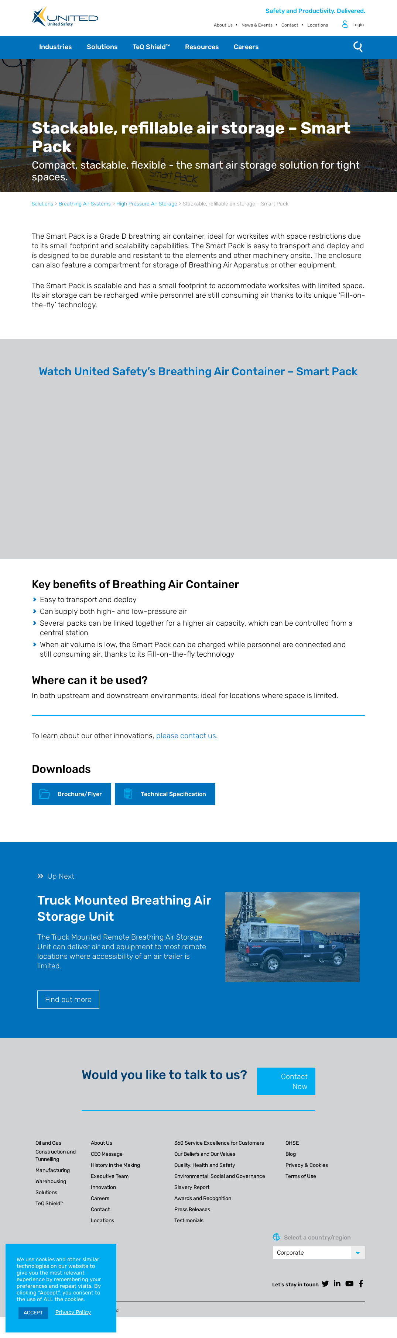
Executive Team (110, 1176)
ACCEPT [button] (33, 1313)
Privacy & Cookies (306, 1165)
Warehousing (50, 1181)
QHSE (292, 1143)
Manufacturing (52, 1170)
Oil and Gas (48, 1143)
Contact (289, 25)
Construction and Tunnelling (55, 1155)
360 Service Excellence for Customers (219, 1143)
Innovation (103, 1187)
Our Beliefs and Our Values (204, 1154)
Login (358, 24)
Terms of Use (300, 1176)
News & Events (257, 25)
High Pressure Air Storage (146, 204)
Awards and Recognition (202, 1198)
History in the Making (115, 1165)
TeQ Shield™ (49, 1203)
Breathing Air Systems (85, 204)
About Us (223, 25)
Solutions (42, 204)
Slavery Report (191, 1187)
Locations (317, 25)
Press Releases (192, 1209)
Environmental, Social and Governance (219, 1176)
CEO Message (107, 1154)
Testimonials (188, 1220)
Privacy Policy (73, 1312)
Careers (100, 1198)
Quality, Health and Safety (204, 1165)
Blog (290, 1154)
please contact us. (187, 735)
